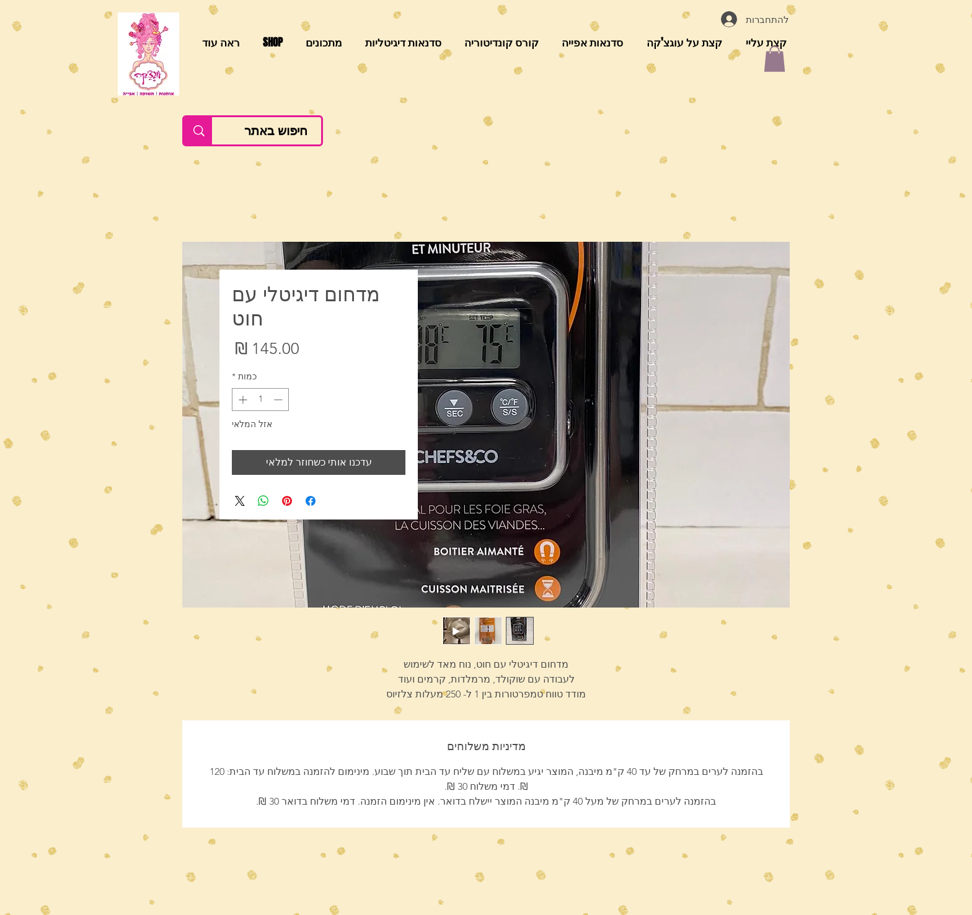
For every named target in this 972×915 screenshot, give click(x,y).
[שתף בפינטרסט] (287, 500)
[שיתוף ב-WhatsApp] (263, 500)
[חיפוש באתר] (276, 130)
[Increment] (241, 399)
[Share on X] (239, 500)
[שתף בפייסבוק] (310, 500)
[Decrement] (279, 399)
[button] (774, 59)
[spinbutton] (260, 399)
